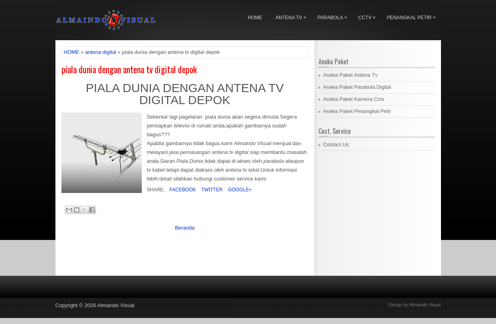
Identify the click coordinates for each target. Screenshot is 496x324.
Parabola (334, 16)
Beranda (184, 228)
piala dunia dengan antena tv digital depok (129, 69)
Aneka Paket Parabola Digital (357, 87)
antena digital (100, 52)
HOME (72, 52)
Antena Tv (293, 16)
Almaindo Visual (116, 305)
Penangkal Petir (413, 16)
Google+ (239, 190)
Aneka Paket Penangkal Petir (357, 111)
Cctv (369, 16)
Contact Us (336, 144)
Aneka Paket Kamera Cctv (353, 99)
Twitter (211, 190)
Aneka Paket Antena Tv (350, 75)
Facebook (182, 190)
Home (255, 18)
